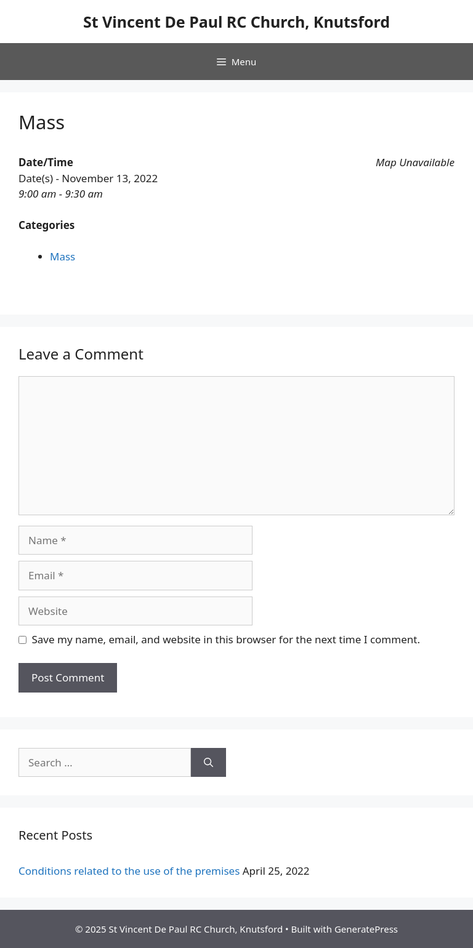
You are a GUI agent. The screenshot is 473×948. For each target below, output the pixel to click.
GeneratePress (366, 929)
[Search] (208, 762)
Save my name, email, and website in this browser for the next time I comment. (226, 639)
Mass (62, 256)
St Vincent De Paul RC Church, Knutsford (236, 21)
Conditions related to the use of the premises (129, 871)
